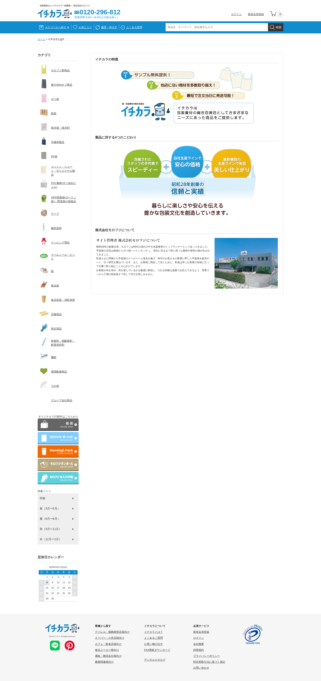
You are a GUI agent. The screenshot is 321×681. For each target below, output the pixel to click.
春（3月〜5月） (50, 508)
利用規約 (198, 649)
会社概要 (198, 644)
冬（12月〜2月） (51, 539)
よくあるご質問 (153, 637)
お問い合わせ (201, 667)
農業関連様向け (104, 661)
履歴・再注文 (109, 27)
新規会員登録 (256, 14)
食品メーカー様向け (107, 649)
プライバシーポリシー (206, 655)
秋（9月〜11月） (51, 529)
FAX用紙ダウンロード (157, 649)
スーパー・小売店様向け (109, 637)
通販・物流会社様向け (108, 655)
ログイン (236, 14)
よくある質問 (134, 27)
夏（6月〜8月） (50, 518)
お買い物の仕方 (153, 644)
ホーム (41, 39)
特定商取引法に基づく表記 (209, 661)
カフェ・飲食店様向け (108, 644)
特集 (42, 498)
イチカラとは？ (153, 631)
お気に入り (85, 27)
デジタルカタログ (154, 659)
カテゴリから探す (57, 27)
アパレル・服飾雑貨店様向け (112, 631)
